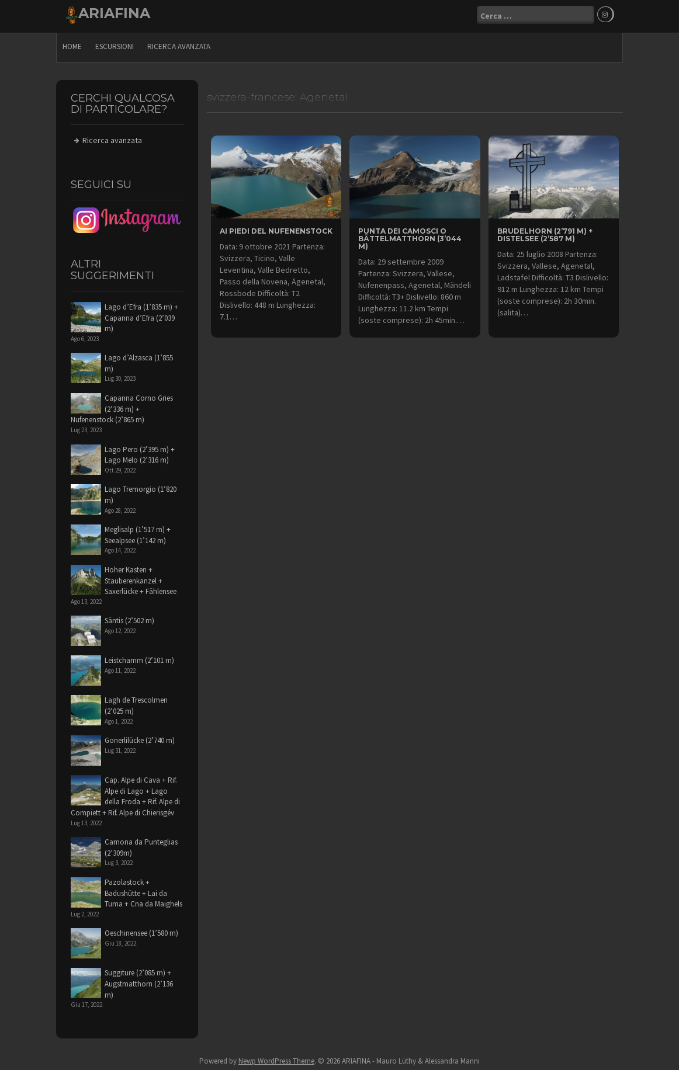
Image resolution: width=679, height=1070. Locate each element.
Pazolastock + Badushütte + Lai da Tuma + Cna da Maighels (143, 890)
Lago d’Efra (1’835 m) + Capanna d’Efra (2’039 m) (141, 315)
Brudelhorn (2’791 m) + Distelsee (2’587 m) (545, 232)
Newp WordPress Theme (276, 1059)
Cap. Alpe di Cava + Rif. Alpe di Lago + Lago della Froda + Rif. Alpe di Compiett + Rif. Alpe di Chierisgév (125, 794)
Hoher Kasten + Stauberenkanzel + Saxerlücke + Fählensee (140, 578)
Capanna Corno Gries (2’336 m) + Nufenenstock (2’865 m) (122, 406)
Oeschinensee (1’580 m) (141, 931)
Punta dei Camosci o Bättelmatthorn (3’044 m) (410, 236)
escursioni (114, 44)
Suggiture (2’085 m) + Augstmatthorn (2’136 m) (139, 981)
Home (72, 44)
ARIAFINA (114, 13)
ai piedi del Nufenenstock (276, 228)
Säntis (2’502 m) (129, 618)
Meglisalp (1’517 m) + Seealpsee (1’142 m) (138, 532)
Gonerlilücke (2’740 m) (140, 738)
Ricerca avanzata (178, 44)
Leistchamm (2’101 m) (139, 658)
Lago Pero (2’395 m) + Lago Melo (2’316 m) (140, 452)
